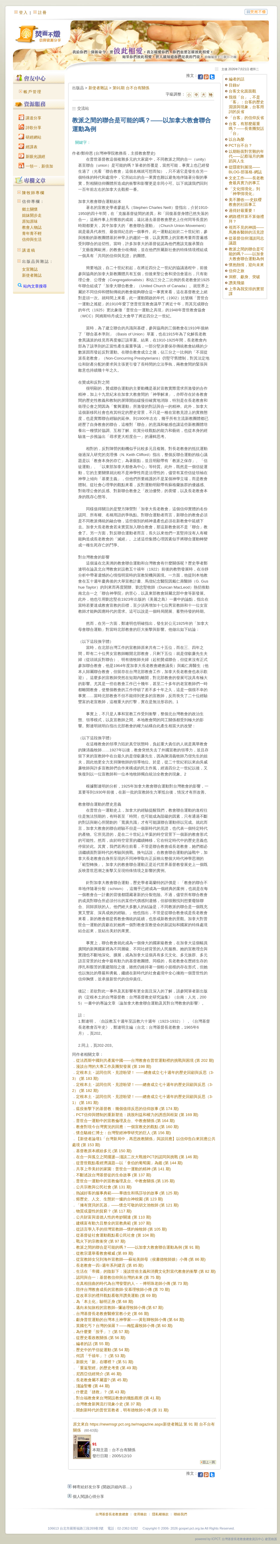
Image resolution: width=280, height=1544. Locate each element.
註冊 (42, 12)
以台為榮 (236, 139)
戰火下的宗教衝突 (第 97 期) (101, 1241)
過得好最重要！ (242, 210)
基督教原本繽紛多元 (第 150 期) (104, 1151)
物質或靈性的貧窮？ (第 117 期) (104, 1211)
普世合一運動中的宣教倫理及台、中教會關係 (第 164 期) (125, 1120)
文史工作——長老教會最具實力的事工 (246, 180)
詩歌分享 (29, 127)
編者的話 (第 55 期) (93, 1343)
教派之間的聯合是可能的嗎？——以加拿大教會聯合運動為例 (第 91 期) (138, 1247)
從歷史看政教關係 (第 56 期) (101, 1337)
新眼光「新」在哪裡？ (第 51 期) (104, 1362)
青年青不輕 (32, 233)
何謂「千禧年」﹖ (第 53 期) (101, 1356)
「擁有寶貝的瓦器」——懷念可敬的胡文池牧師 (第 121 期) (127, 1205)
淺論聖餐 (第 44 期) (93, 1386)
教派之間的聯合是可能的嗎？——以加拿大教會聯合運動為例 (246, 254)
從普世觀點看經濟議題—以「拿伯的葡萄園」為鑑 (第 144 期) (129, 1163)
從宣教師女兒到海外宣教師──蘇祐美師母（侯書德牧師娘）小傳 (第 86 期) (140, 1259)
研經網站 (29, 137)
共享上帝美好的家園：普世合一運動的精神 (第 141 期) (123, 1169)
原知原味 (30, 221)
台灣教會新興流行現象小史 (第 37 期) (108, 1404)
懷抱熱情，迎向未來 (246, 265)
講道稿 (29, 250)
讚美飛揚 (236, 283)
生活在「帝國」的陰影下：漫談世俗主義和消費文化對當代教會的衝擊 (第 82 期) (146, 1271)
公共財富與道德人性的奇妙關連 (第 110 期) (113, 1217)
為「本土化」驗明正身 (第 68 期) (104, 1301)
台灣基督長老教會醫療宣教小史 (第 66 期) (112, 1313)
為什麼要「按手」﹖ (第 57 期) (102, 1331)
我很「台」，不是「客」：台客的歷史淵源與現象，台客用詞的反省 (246, 104)
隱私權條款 (160, 1514)
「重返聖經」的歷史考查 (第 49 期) (106, 1368)
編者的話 (236, 79)
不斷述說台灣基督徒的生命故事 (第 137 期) (113, 1175)
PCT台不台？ (240, 145)
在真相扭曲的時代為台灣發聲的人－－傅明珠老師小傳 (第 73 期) (132, 1283)
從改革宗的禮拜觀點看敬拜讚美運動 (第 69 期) (116, 1295)
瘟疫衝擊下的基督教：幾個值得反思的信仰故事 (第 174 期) (127, 1108)
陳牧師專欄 (33, 192)
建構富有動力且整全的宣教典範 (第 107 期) (113, 1223)
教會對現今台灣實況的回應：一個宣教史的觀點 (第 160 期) (127, 1126)
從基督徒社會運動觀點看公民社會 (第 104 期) (115, 1235)
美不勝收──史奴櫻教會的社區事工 (245, 202)
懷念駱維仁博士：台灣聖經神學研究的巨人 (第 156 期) (123, 1132)
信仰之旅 (236, 271)
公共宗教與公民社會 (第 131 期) (104, 1187)
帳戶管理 (33, 92)
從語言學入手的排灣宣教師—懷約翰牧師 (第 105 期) (121, 1229)
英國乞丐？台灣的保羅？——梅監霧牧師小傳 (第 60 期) (124, 1325)
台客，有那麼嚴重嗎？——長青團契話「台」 (246, 128)
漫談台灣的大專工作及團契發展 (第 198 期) (113, 1066)
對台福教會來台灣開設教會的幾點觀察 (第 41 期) (118, 1398)
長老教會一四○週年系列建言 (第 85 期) (110, 1265)
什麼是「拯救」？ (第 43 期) (101, 1392)
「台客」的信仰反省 (246, 117)
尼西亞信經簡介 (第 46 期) (99, 1374)
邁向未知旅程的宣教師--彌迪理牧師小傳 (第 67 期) (120, 1307)
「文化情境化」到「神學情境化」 (244, 191)
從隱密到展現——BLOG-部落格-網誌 (245, 169)
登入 (23, 12)
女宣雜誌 (30, 269)
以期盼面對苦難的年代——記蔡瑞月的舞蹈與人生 (246, 156)
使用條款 (140, 1514)
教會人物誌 (32, 227)
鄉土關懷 (30, 209)
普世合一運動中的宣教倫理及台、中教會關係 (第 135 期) (125, 1181)
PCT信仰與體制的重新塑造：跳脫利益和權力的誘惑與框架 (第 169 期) (137, 1114)
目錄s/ (234, 85)
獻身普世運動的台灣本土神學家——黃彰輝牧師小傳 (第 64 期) (130, 1319)
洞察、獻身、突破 (244, 277)
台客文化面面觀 (242, 91)
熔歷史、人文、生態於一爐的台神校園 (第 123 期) (119, 1199)
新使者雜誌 (32, 275)
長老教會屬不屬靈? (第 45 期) (102, 1380)
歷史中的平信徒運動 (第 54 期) (102, 1349)
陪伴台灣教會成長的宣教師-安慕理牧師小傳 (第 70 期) (123, 1289)
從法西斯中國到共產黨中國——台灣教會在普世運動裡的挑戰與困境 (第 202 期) (145, 1060)
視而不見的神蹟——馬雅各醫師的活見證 (246, 229)
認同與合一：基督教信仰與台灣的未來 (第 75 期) (118, 1277)
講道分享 (29, 118)
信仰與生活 (32, 239)
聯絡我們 (180, 1514)
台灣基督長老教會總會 (112, 1514)
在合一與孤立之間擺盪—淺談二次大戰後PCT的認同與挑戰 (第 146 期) (137, 1157)
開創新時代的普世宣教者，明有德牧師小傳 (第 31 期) (122, 1410)
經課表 (27, 147)
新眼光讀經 (31, 156)
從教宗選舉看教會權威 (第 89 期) (104, 1253)
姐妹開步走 (32, 215)
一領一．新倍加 (35, 166)
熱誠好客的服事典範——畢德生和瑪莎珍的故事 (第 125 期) (127, 1193)
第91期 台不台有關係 (131, 88)
